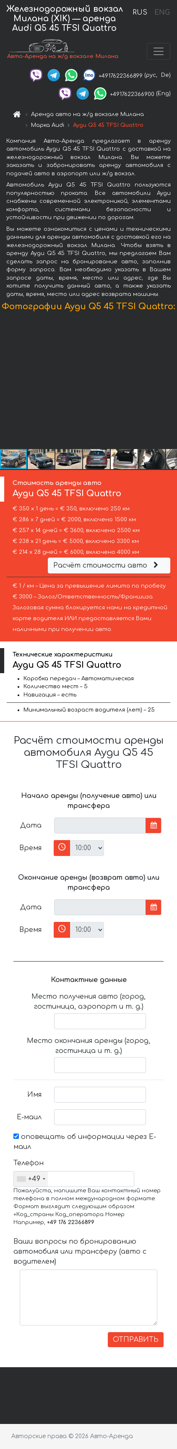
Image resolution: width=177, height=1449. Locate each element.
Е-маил (29, 1117)
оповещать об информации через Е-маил (84, 1142)
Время (30, 848)
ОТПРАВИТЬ (136, 1339)
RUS (140, 12)
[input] (100, 825)
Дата (31, 825)
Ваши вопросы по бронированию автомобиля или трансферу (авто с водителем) (79, 1251)
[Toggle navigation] (158, 51)
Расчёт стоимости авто (107, 565)
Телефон (28, 1163)
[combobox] (31, 1178)
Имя (34, 1094)
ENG (161, 12)
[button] (169, 382)
